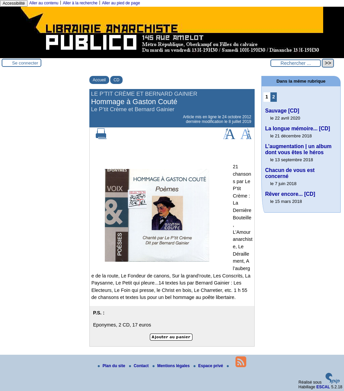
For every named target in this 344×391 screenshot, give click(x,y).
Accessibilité (14, 3)
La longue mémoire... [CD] (297, 128)
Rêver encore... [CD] (290, 194)
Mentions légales (172, 365)
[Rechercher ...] (295, 63)
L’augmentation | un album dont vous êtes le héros (298, 149)
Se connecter (25, 63)
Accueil (99, 80)
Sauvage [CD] (282, 111)
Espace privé (209, 365)
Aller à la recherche (80, 3)
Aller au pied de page (121, 3)
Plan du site (112, 365)
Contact (139, 365)
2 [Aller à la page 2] (273, 96)
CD (116, 80)
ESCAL (323, 387)
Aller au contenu (43, 3)
